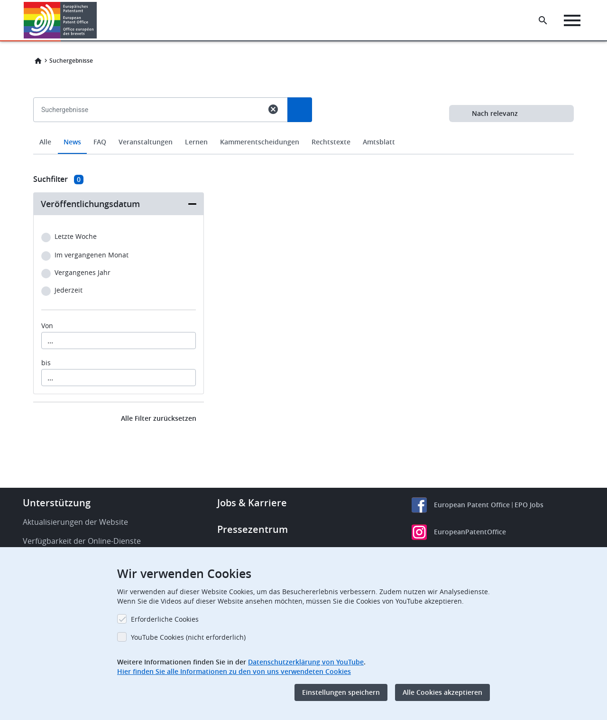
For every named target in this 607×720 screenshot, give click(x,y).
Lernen (196, 141)
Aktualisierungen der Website (75, 522)
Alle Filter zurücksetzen (158, 418)
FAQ (99, 141)
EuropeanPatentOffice (470, 531)
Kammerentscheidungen (259, 141)
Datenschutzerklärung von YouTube (306, 661)
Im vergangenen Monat (92, 255)
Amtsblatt (379, 141)
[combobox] (303, 131)
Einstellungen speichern (341, 692)
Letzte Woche (76, 237)
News (72, 141)
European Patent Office (472, 504)
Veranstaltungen (146, 141)
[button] (98, 20)
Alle (45, 141)
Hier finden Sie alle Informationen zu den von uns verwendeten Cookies (234, 671)
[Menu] (572, 20)
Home (38, 60)
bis (46, 363)
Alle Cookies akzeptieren (442, 692)
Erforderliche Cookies (165, 619)
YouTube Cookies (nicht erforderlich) (188, 637)
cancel (273, 109)
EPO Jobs (529, 504)
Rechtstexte (331, 141)
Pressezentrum (252, 529)
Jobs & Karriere (252, 502)
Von (47, 326)
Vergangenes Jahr (82, 273)
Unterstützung (57, 502)
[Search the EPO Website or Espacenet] (543, 20)
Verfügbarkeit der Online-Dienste (82, 541)
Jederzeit (69, 290)
